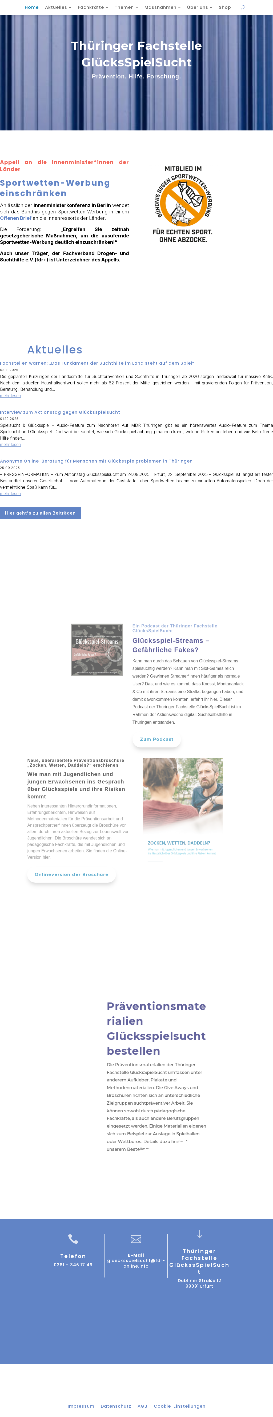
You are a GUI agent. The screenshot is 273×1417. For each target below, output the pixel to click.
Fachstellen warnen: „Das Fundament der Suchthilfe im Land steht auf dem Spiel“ (97, 363)
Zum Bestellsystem (128, 1167)
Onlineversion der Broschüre (72, 890)
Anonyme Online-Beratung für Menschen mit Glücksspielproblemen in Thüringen (96, 461)
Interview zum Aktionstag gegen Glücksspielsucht (60, 412)
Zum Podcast (157, 755)
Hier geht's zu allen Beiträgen (40, 513)
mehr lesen (10, 395)
